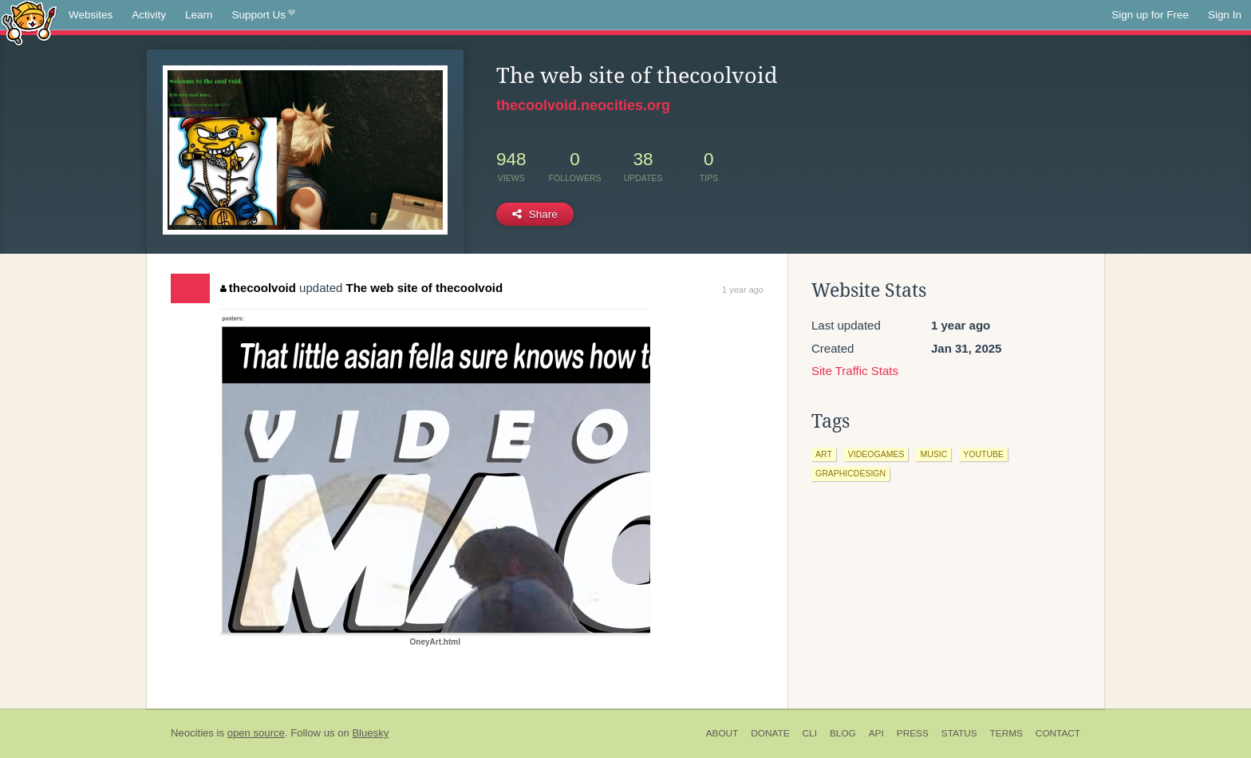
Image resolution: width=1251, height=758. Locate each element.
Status (959, 733)
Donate (770, 733)
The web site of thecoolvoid (424, 287)
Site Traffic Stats (854, 370)
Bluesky (370, 733)
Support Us (263, 15)
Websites (90, 15)
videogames (876, 454)
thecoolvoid (258, 287)
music (933, 454)
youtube (983, 454)
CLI (810, 733)
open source (256, 733)
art (823, 454)
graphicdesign (850, 473)
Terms (1006, 733)
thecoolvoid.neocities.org (583, 105)
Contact (1058, 733)
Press (913, 733)
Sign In (1224, 15)
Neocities (192, 733)
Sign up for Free (1150, 15)
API (876, 733)
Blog (843, 733)
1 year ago (743, 289)
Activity (149, 15)
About (722, 733)
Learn (199, 15)
